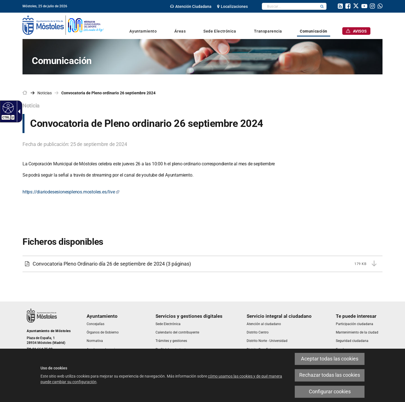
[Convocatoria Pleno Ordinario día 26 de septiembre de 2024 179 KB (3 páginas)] (202, 264)
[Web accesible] (7, 107)
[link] (191, 6)
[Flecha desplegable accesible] (18, 111)
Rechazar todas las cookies (329, 375)
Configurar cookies (330, 391)
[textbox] (290, 6)
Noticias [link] (44, 93)
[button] (322, 6)
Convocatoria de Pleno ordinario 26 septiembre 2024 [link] (108, 93)
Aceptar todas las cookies (329, 359)
